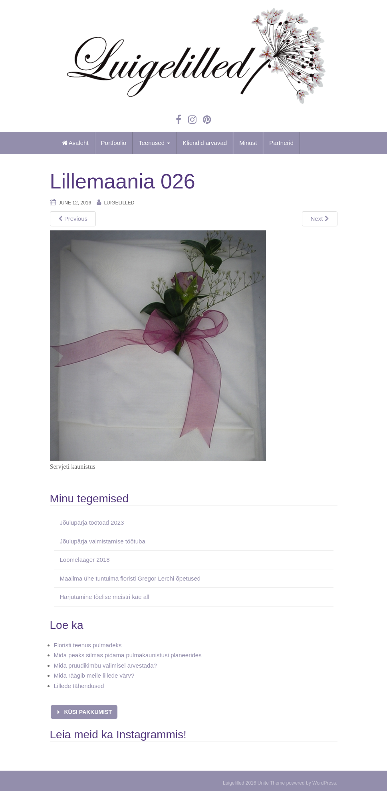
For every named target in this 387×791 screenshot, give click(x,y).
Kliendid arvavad (205, 142)
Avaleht (75, 142)
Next (319, 218)
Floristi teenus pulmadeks (88, 645)
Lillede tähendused (79, 685)
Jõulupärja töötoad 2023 (92, 522)
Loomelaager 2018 (85, 559)
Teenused (154, 142)
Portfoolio (113, 142)
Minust (248, 142)
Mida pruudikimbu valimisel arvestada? (105, 665)
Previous (73, 218)
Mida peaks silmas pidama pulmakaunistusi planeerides (128, 655)
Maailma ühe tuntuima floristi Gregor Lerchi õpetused (130, 578)
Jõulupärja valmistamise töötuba (102, 541)
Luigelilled (119, 203)
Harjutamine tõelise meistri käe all (104, 596)
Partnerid (281, 142)
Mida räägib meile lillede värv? (94, 675)
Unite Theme (271, 783)
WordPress (324, 783)
